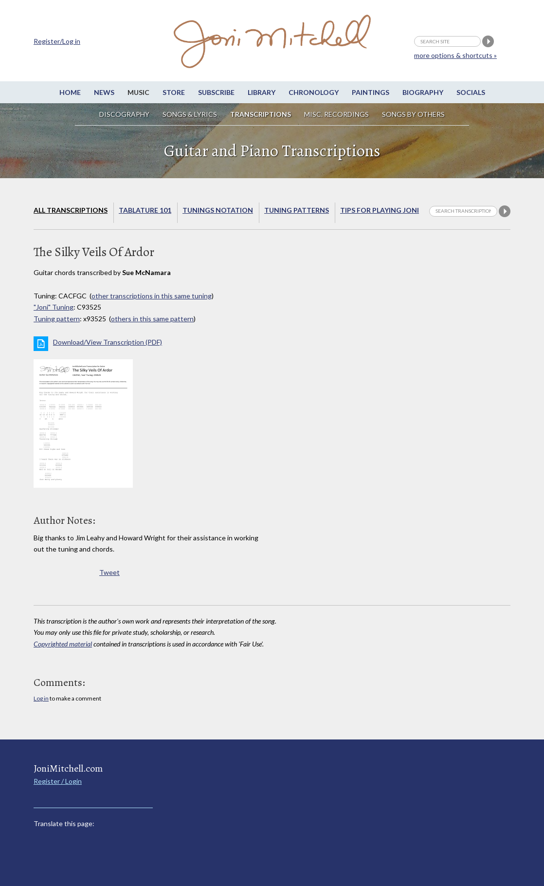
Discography (124, 114)
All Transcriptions (71, 210)
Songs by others (413, 114)
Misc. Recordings (337, 114)
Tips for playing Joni (379, 210)
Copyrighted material (63, 644)
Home (70, 92)
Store (174, 92)
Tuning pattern (57, 318)
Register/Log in (57, 41)
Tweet (109, 572)
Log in (41, 698)
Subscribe (216, 92)
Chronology (314, 92)
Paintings (370, 92)
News (104, 92)
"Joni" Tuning (53, 307)
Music (138, 92)
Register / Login (58, 781)
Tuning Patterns (296, 210)
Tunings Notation (217, 210)
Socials (470, 92)
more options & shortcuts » (455, 55)
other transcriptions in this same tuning (151, 296)
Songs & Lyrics (190, 114)
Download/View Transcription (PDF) (107, 342)
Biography (422, 92)
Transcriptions (260, 114)
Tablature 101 (145, 210)
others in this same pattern (152, 318)
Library (261, 92)
